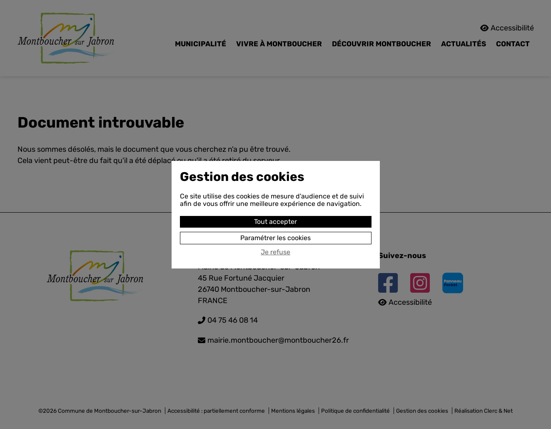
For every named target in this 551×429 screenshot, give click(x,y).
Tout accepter (275, 222)
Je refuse (275, 252)
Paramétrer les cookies (275, 238)
